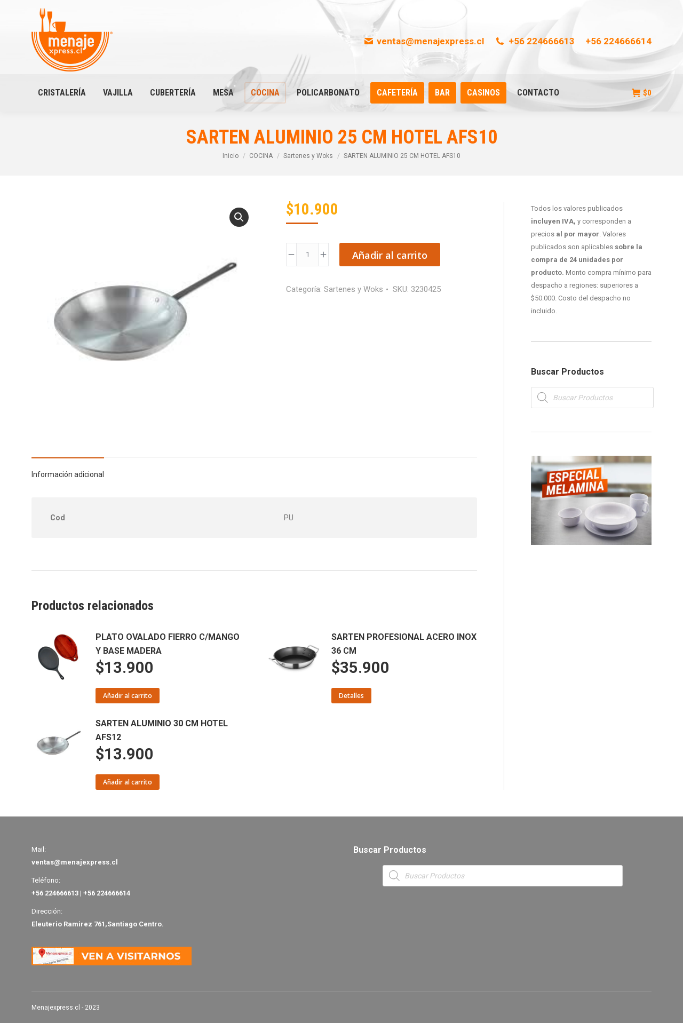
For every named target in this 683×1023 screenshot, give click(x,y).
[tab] (67, 469)
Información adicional (67, 474)
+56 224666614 (618, 41)
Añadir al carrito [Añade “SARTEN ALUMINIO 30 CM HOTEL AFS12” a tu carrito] (127, 782)
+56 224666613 (535, 41)
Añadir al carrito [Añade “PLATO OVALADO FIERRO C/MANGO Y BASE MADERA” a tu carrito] (127, 695)
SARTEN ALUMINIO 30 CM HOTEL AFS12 (162, 730)
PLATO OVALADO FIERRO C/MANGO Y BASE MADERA (168, 644)
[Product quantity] (307, 254)
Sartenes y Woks (353, 289)
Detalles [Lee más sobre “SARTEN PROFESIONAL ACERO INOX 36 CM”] (351, 695)
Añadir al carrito (389, 255)
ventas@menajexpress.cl (424, 41)
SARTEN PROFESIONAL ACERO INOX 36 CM (403, 644)
